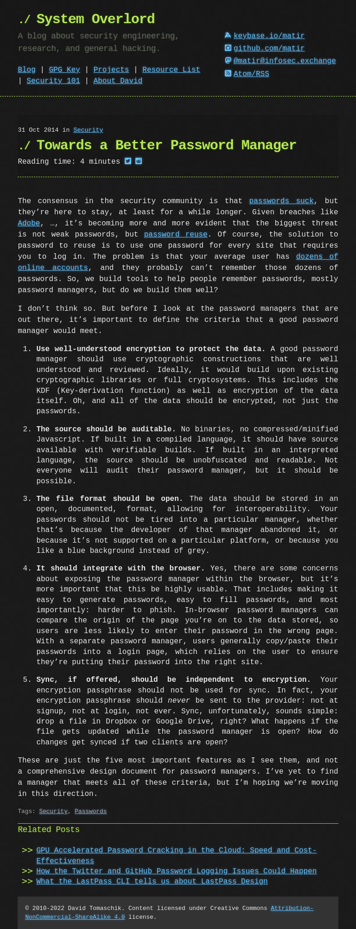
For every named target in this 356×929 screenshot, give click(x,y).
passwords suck (281, 201)
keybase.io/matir (265, 36)
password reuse (176, 235)
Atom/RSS (247, 74)
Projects (111, 70)
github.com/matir (265, 49)
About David (118, 81)
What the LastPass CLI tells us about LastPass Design (151, 882)
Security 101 (53, 81)
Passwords (91, 811)
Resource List (171, 70)
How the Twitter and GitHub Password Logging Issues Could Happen (176, 871)
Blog (26, 70)
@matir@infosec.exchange (280, 61)
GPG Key (64, 70)
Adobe (29, 223)
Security (88, 130)
